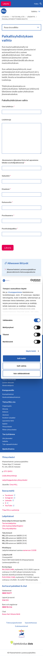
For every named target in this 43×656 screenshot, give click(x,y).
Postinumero (8, 215)
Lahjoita (6, 4)
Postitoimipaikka (10, 228)
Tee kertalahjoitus (9, 523)
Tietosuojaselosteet (14, 623)
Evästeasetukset (21, 626)
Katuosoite (7, 202)
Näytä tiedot (31, 351)
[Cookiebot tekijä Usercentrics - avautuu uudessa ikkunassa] (30, 280)
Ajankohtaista (8, 449)
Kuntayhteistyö (8, 394)
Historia (5, 409)
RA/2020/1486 (8, 569)
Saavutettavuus (31, 623)
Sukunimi (6, 176)
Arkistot (5, 412)
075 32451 (8, 471)
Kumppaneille (8, 390)
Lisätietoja (6, 119)
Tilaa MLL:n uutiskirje (10, 510)
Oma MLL (13, 484)
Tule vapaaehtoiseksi (9, 444)
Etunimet (6, 189)
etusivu (5, 17)
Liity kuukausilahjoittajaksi (12, 526)
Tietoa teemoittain (9, 379)
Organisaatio (7, 406)
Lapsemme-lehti (8, 421)
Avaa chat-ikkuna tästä (11, 614)
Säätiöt (4, 424)
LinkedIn (8, 500)
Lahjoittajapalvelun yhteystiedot (14, 480)
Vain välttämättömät (21, 373)
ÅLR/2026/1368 (8, 577)
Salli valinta (21, 366)
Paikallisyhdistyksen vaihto (15, 19)
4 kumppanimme (15, 292)
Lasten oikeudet (8, 382)
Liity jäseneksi (7, 438)
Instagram (9, 498)
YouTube (8, 505)
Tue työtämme (8, 434)
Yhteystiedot (7, 427)
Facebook (9, 495)
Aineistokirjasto (8, 385)
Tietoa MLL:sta (18, 17)
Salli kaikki (21, 358)
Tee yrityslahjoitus (9, 528)
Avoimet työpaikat (8, 418)
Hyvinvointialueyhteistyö (11, 397)
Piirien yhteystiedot (9, 430)
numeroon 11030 (29, 550)
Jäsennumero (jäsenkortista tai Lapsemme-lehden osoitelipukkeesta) (20, 161)
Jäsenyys (31, 17)
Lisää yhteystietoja (9, 475)
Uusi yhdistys (8, 106)
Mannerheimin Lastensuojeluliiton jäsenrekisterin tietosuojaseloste (21, 270)
